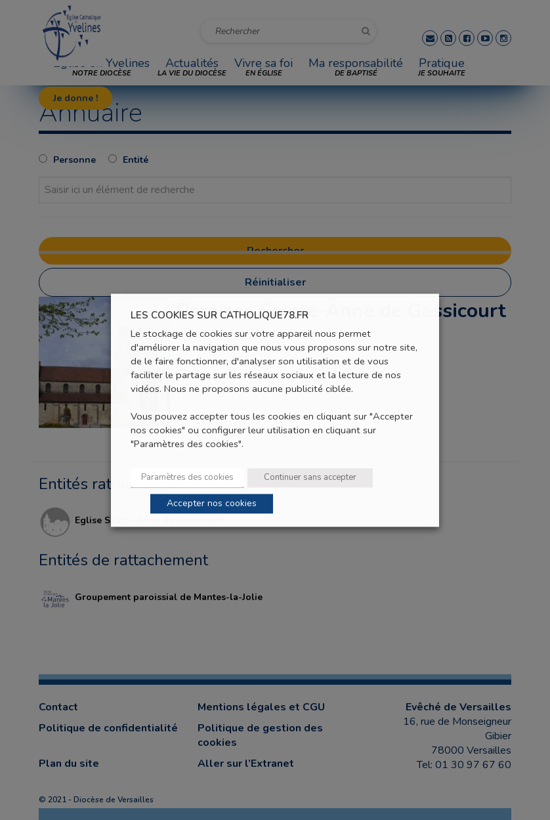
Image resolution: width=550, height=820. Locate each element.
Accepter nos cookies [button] (212, 503)
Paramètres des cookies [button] (187, 477)
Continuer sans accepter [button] (310, 477)
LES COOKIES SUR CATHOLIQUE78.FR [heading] (219, 315)
